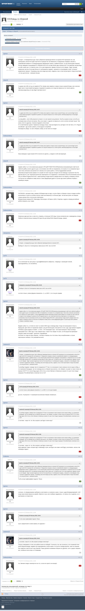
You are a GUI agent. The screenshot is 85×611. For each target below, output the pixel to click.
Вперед (19, 24)
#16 (80, 456)
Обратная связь (9, 597)
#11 (80, 301)
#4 (80, 135)
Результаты (24, 3)
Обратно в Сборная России (76, 581)
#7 (80, 210)
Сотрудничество (38, 597)
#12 (80, 344)
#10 (80, 278)
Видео (30, 3)
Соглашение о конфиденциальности (75, 590)
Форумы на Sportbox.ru (7, 590)
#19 (80, 531)
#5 (80, 161)
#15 (80, 427)
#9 (80, 255)
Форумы (15, 12)
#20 (80, 557)
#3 (80, 103)
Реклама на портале (47, 597)
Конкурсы (18, 4)
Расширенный (82, 4)
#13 (80, 380)
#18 (80, 509)
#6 (80, 187)
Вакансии (32, 600)
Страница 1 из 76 (6, 24)
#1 (80, 53)
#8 (80, 233)
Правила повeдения (17, 597)
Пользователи (6, 12)
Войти (82, 8)
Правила (64, 590)
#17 (80, 486)
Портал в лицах (31, 597)
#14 (80, 402)
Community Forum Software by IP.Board (75, 593)
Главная (18, 3)
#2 (80, 80)
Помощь (6, 593)
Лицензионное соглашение (7, 600)
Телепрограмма (37, 3)
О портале (25, 597)
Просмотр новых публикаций (71, 12)
